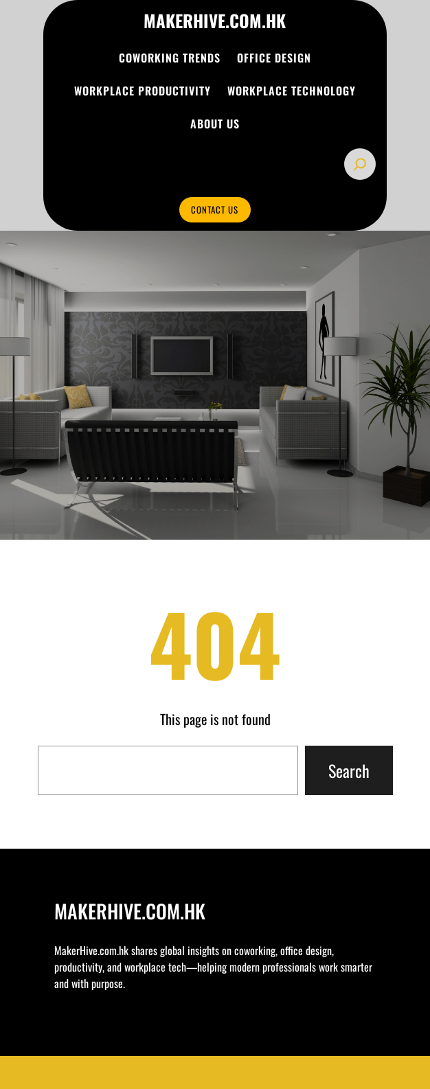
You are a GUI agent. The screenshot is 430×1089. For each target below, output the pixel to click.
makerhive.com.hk (215, 20)
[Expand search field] (360, 164)
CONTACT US (214, 209)
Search (349, 770)
